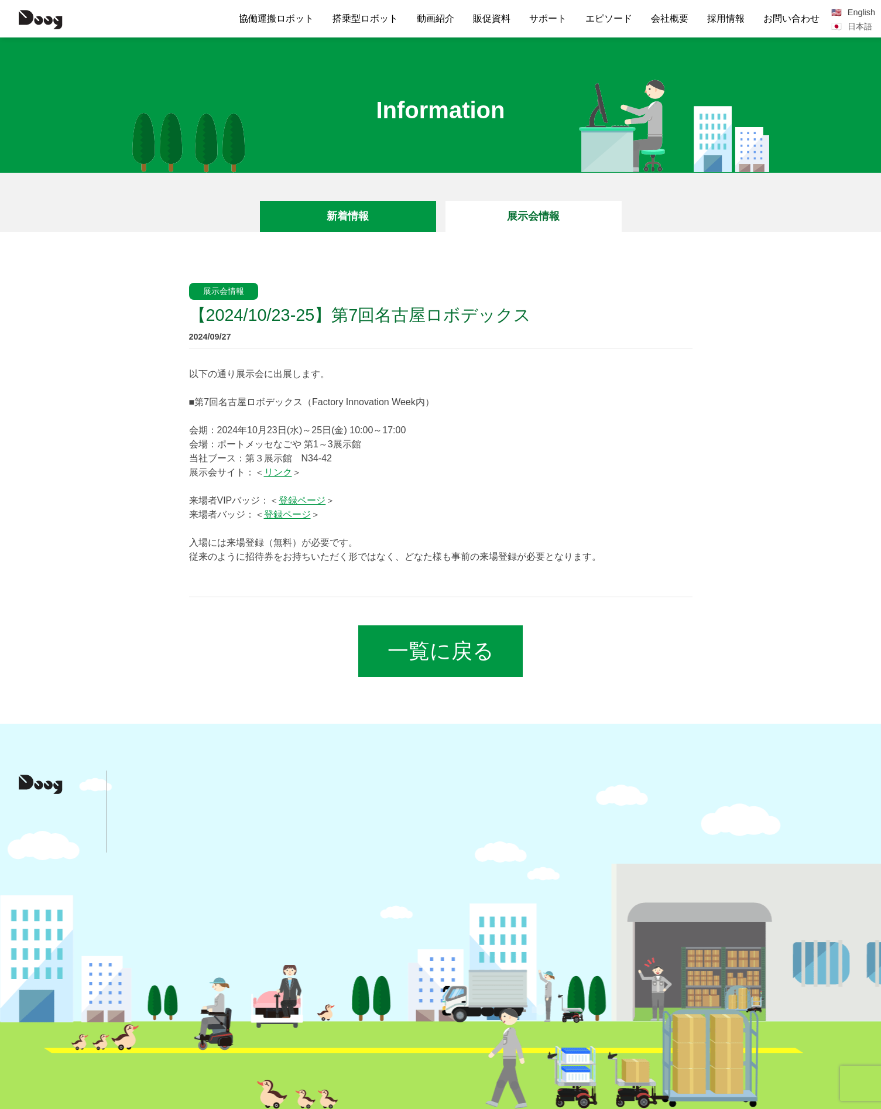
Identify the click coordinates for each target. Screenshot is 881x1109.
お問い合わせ (791, 18)
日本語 (860, 26)
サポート (548, 18)
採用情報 (726, 18)
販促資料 (491, 18)
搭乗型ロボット (365, 18)
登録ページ (302, 500)
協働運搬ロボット (276, 18)
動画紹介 (435, 18)
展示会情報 (533, 216)
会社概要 (669, 18)
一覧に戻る (441, 651)
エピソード (608, 18)
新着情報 (348, 216)
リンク (278, 472)
